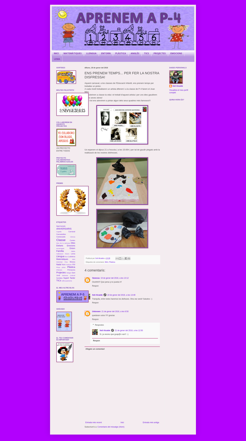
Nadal (58, 264)
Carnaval (71, 232)
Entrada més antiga (151, 422)
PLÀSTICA (120, 53)
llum (66, 256)
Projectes (61, 272)
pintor (64, 267)
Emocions (71, 246)
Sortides (59, 278)
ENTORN (106, 53)
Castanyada (60, 237)
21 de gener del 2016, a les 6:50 (115, 311)
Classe (61, 240)
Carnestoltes (61, 234)
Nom (64, 264)
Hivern (67, 254)
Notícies (69, 264)
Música (72, 262)
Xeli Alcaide (97, 295)
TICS (146, 53)
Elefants (59, 246)
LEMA (57, 58)
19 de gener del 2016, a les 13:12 (115, 278)
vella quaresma (67, 281)
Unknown (96, 311)
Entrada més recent (93, 422)
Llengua (60, 256)
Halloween (59, 254)
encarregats (60, 248)
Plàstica (112, 262)
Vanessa (96, 278)
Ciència (72, 237)
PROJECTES (160, 53)
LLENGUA (91, 53)
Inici (122, 422)
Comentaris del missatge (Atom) (110, 427)
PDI (73, 264)
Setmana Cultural (68, 275)
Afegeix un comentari (95, 349)
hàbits (73, 251)
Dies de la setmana (63, 243)
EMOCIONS (176, 53)
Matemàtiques (62, 259)
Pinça (58, 267)
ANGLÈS (135, 53)
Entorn (72, 248)
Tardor (72, 278)
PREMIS (59, 270)
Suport (66, 278)
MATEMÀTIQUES (73, 53)
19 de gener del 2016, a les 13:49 (121, 295)
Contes (72, 240)
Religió (69, 273)
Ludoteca (71, 256)
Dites (73, 243)
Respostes (99, 325)
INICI (56, 53)
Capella (59, 232)
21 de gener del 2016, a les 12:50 (129, 330)
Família (60, 251)
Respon (95, 286)
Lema (73, 254)
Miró (106, 262)
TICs (58, 280)
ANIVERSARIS (64, 228)
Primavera (71, 270)
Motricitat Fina (62, 262)
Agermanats (60, 226)
